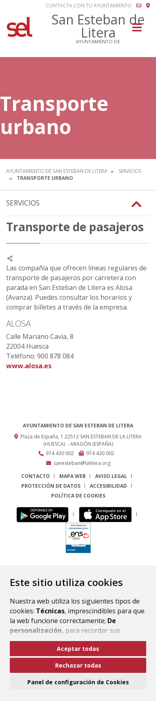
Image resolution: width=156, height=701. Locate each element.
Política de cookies (78, 495)
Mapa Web (72, 476)
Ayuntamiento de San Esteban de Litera (56, 171)
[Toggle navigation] (137, 30)
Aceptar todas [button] (78, 648)
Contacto (35, 476)
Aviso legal (111, 476)
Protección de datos (50, 485)
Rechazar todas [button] (78, 665)
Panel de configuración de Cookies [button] (78, 682)
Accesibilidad (108, 485)
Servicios (129, 171)
